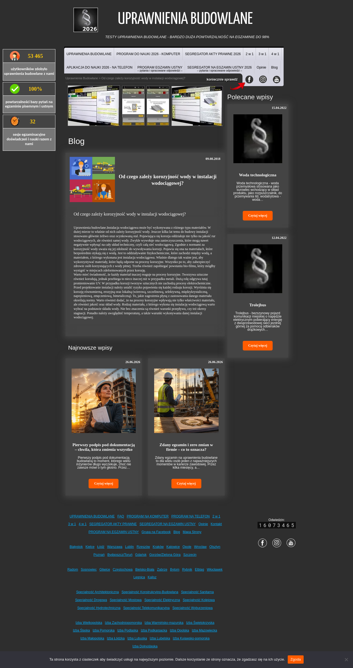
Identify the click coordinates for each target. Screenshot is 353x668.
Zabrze (162, 569)
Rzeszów (143, 547)
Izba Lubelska (160, 638)
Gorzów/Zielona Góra (164, 555)
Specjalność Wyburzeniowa (193, 608)
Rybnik (187, 569)
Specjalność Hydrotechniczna (98, 608)
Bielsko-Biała (144, 569)
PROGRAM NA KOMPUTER (148, 516)
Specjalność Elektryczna (162, 600)
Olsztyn (214, 547)
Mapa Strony (192, 532)
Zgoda (295, 659)
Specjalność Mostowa (126, 600)
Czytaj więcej (103, 483)
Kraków (158, 547)
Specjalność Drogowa (91, 600)
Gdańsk (140, 555)
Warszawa (114, 547)
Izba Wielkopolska (89, 623)
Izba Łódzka (116, 638)
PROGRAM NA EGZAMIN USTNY (114, 532)
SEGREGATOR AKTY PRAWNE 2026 (213, 54)
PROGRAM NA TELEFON (190, 516)
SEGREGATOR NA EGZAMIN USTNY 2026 (219, 69)
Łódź (100, 547)
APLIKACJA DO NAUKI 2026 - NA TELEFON (100, 67)
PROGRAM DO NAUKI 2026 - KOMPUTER (148, 54)
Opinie (261, 67)
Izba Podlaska (127, 630)
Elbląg (199, 569)
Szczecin (189, 555)
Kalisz (152, 577)
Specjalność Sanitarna (197, 592)
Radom (72, 569)
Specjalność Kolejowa (199, 600)
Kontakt (216, 524)
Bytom (174, 569)
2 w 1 (250, 54)
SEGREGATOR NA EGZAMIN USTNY (168, 524)
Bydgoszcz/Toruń (119, 555)
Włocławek (214, 569)
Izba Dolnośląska (144, 646)
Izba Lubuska (137, 638)
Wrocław (200, 547)
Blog (274, 67)
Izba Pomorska (104, 630)
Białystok (76, 547)
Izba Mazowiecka (204, 630)
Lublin (129, 547)
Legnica (139, 577)
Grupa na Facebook (156, 532)
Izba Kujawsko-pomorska (191, 638)
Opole (186, 547)
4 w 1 (275, 54)
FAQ (120, 516)
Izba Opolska (179, 630)
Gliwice (104, 569)
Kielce (90, 547)
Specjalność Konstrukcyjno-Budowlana (150, 592)
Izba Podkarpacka (154, 630)
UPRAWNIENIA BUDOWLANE (89, 54)
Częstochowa (122, 569)
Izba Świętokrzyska (200, 623)
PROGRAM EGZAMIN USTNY (160, 69)
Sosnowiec (89, 569)
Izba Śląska (81, 630)
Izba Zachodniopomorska (123, 623)
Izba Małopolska (92, 638)
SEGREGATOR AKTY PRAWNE (113, 524)
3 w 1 (262, 54)
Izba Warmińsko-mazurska (164, 623)
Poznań (99, 555)
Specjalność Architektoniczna (97, 592)
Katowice (173, 547)
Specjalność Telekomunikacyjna (146, 608)
